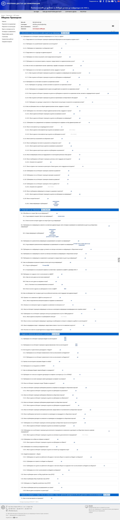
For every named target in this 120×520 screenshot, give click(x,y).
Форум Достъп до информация (97, 510)
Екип (7, 515)
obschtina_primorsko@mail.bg (39, 24)
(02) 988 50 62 (11, 508)
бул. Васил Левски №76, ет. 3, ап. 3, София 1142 (20, 506)
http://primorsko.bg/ (37, 22)
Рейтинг (4, 21)
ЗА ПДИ (36, 11)
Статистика (5, 36)
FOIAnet (91, 512)
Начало (3, 15)
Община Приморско (11, 17)
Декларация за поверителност (18, 515)
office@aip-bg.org (12, 510)
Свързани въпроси (7, 41)
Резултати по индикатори (9, 24)
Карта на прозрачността (8, 29)
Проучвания (9, 15)
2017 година (16, 15)
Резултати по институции (8, 26)
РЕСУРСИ (83, 11)
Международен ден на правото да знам (99, 507)
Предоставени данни (7, 34)
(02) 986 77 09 (28, 508)
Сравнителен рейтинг (7, 39)
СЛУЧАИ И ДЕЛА (70, 11)
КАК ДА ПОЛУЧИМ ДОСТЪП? (52, 11)
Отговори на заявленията (8, 31)
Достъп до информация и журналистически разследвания (104, 509)
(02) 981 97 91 (20, 508)
